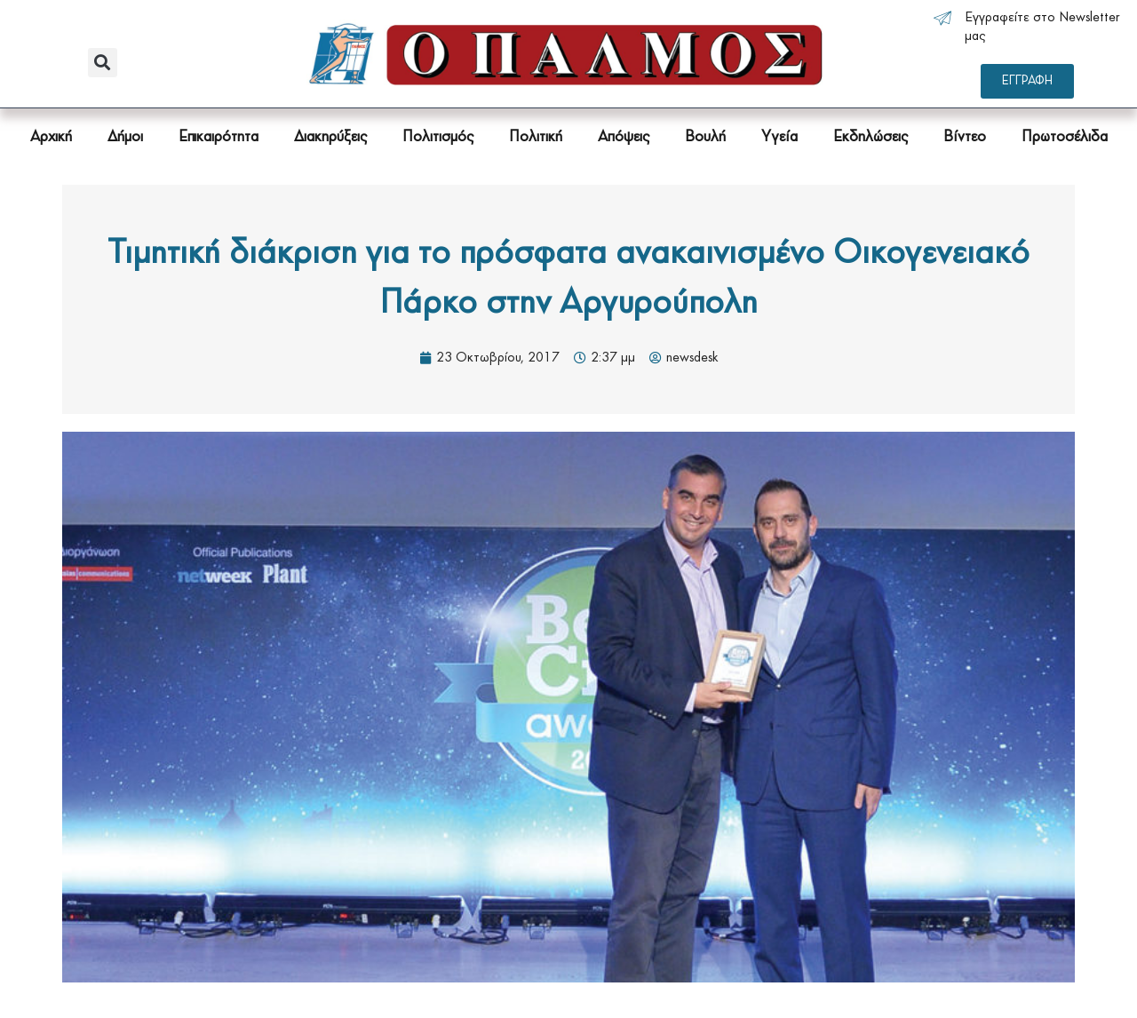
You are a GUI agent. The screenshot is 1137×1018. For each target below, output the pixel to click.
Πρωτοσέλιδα (1065, 137)
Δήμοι (125, 137)
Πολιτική (535, 137)
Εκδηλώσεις (870, 137)
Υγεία (779, 137)
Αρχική (51, 137)
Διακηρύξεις (330, 137)
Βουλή (705, 137)
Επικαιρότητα (218, 137)
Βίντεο (964, 137)
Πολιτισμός (437, 137)
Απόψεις (623, 137)
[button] (102, 62)
